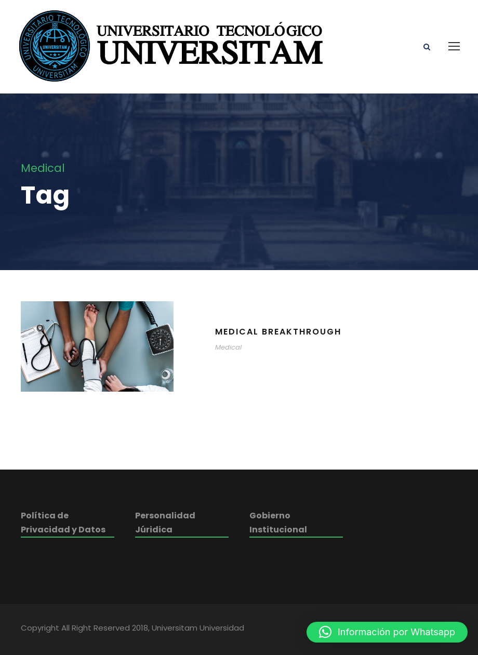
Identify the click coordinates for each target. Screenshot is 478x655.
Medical (228, 347)
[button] (387, 632)
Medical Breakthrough (278, 332)
